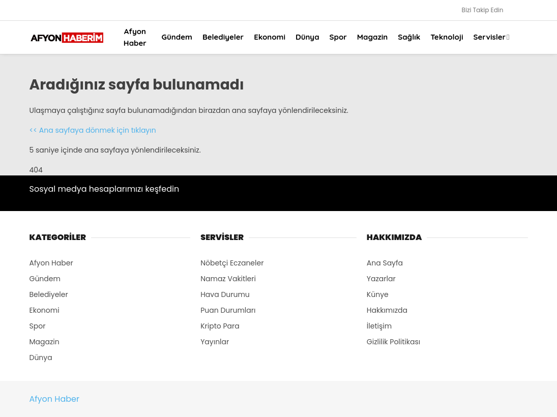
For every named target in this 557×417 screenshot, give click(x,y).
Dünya (307, 37)
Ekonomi (269, 37)
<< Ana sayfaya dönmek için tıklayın (93, 130)
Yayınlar (214, 342)
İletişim (379, 326)
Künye (378, 294)
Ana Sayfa (385, 263)
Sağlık (409, 37)
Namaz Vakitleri (228, 279)
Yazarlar (381, 279)
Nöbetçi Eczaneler (231, 263)
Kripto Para (220, 326)
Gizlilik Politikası (393, 342)
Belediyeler (223, 37)
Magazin (372, 37)
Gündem (177, 37)
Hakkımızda (387, 310)
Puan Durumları (227, 310)
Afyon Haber (135, 37)
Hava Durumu (225, 294)
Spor (338, 37)
